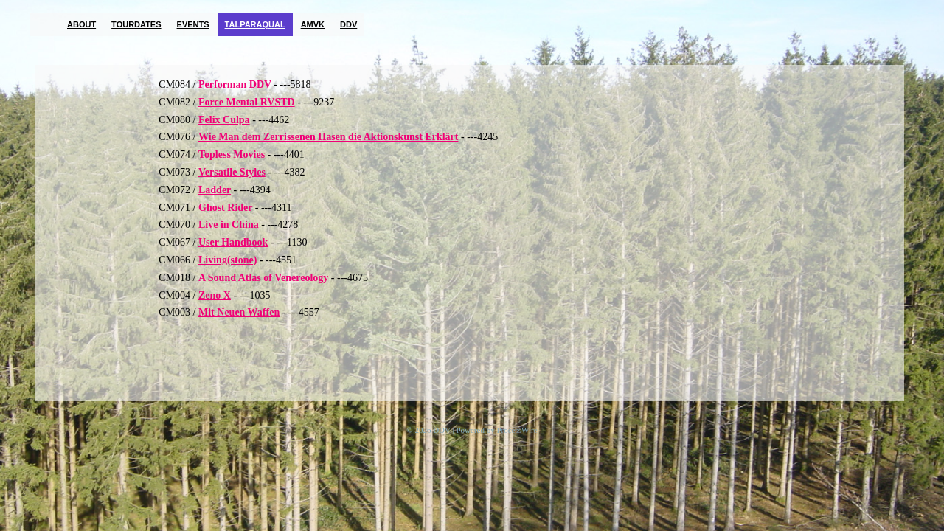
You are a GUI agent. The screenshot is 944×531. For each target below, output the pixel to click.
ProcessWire (517, 430)
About (81, 24)
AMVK (312, 24)
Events (193, 24)
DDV (348, 24)
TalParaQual (255, 24)
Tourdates (136, 24)
